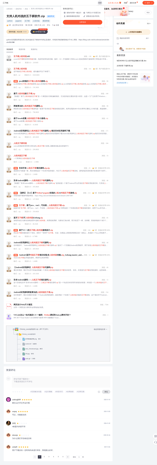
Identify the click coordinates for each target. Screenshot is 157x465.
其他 (26, 9)
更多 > (149, 23)
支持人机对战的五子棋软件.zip (26, 16)
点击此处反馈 (122, 83)
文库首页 (9, 9)
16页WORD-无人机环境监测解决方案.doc (131, 61)
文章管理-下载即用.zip (125, 66)
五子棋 (27, 21)
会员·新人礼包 (114, 2)
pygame (18, 21)
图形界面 (46, 21)
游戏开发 (19, 9)
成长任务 (134, 2)
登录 (100, 3)
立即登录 (82, 22)
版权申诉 (51, 16)
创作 (148, 3)
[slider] (17, 392)
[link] (9, 9)
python (9, 21)
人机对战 (36, 21)
